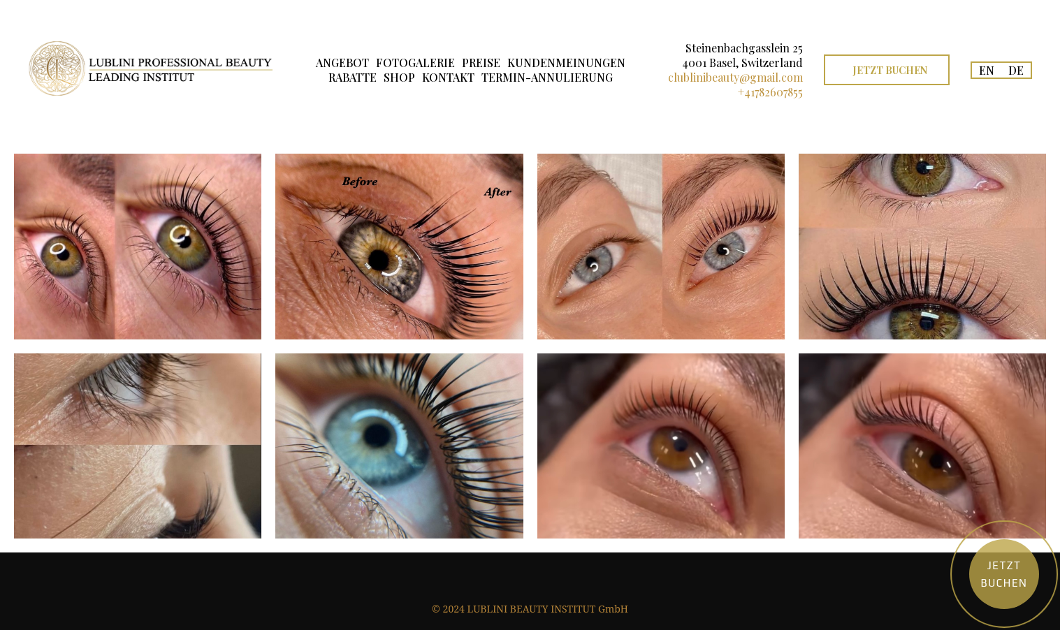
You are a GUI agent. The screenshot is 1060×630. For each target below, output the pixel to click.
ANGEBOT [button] (342, 62)
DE (1016, 70)
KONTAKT (448, 77)
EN (986, 70)
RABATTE (352, 77)
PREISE (481, 62)
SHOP (399, 77)
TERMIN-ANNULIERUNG (547, 77)
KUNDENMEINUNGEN (566, 62)
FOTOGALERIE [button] (415, 62)
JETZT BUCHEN (890, 70)
